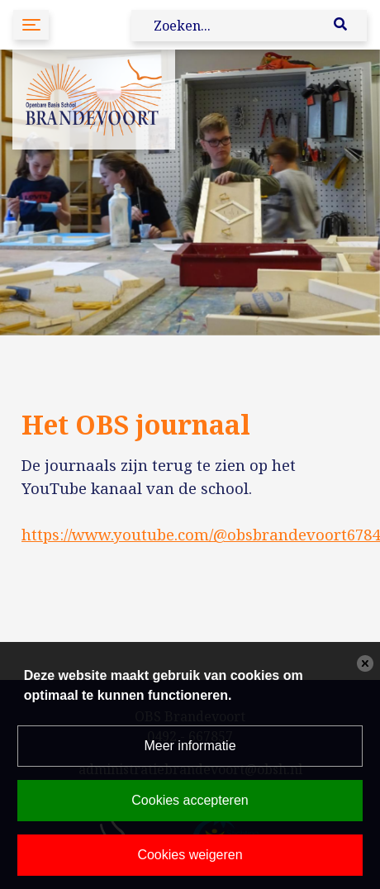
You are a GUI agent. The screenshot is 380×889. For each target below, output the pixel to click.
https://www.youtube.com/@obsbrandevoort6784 (200, 534)
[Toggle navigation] (31, 24)
